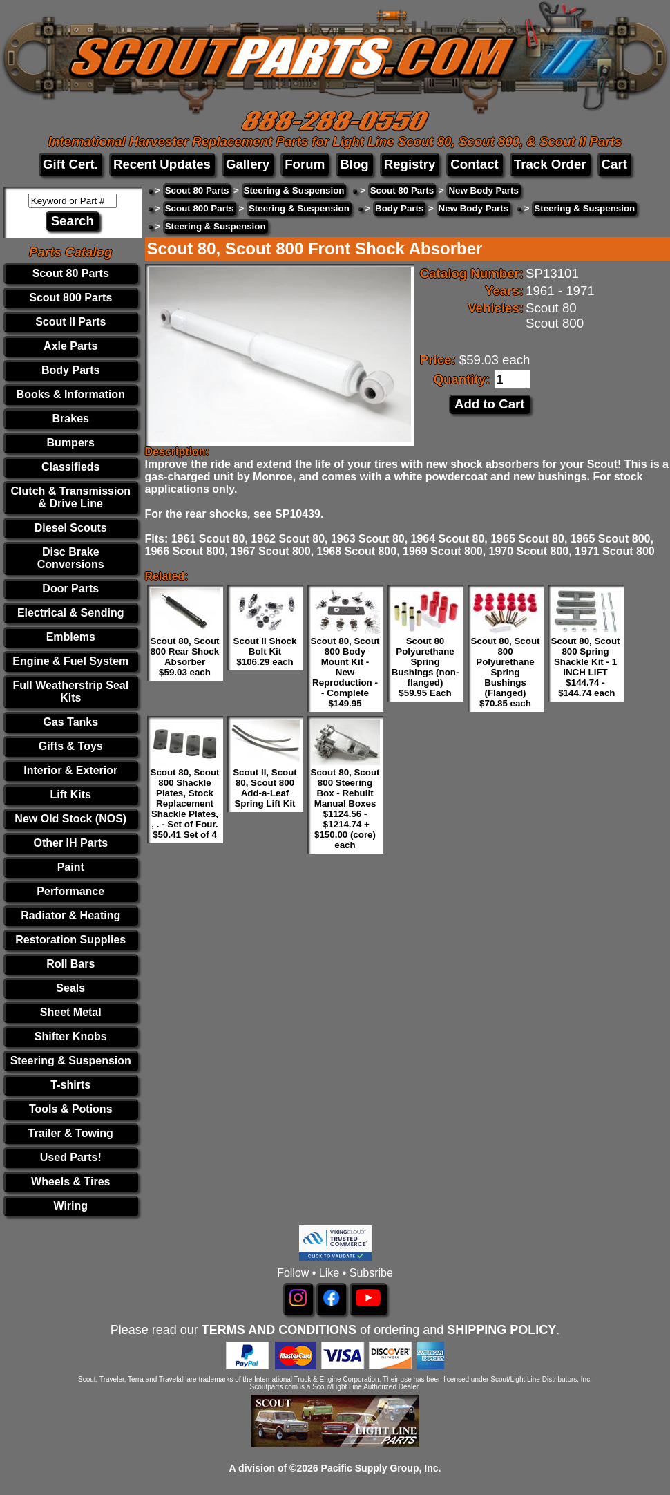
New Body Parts (483, 190)
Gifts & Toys (71, 746)
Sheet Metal (71, 1012)
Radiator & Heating (70, 915)
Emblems (70, 637)
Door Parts (70, 588)
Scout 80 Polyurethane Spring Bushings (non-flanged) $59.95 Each (425, 667)
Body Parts (70, 370)
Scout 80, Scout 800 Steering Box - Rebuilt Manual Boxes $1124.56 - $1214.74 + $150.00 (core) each (345, 808)
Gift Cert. (70, 164)
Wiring (70, 1206)
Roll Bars (70, 964)
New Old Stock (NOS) (70, 819)
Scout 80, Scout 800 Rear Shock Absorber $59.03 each (185, 656)
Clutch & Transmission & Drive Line (71, 497)
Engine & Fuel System (70, 661)
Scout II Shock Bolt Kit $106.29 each (265, 651)
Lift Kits (70, 794)
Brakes (70, 418)
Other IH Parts (70, 843)
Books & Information (71, 394)
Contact (474, 164)
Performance (70, 891)
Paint (70, 867)
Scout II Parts (70, 322)
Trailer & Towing (70, 1133)
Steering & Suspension (70, 1060)
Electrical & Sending (70, 613)
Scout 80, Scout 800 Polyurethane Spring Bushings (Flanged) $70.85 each (505, 672)
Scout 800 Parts (70, 297)
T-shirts (70, 1085)
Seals (70, 988)
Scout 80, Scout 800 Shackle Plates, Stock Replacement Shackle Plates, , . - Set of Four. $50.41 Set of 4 (185, 803)
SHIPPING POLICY (501, 1330)
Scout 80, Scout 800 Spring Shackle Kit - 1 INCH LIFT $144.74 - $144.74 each (585, 667)
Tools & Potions (71, 1109)
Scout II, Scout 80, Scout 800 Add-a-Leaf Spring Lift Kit (265, 788)
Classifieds (70, 467)
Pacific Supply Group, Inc (380, 1468)
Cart (614, 164)
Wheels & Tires (70, 1181)
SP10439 (297, 514)
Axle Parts (70, 346)
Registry (410, 164)
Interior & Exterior (70, 770)
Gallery (247, 164)
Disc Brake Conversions (70, 558)
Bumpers (71, 443)
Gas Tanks (70, 722)
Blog (354, 164)
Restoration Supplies (70, 940)
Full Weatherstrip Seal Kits (70, 691)
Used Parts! (71, 1157)
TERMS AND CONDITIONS (279, 1330)
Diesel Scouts (71, 528)
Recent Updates (162, 164)
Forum (305, 164)
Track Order (550, 164)
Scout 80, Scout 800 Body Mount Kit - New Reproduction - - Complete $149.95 (345, 672)
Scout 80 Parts (70, 273)
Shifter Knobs (71, 1036)
